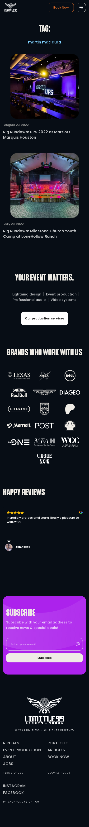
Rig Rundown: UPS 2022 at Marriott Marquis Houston (36, 134)
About (9, 757)
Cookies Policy (58, 772)
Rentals (11, 743)
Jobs (8, 763)
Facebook (13, 792)
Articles (56, 750)
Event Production (22, 750)
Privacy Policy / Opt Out (22, 801)
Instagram (14, 786)
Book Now (58, 757)
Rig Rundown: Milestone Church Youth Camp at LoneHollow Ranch (39, 233)
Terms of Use (13, 772)
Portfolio (57, 743)
